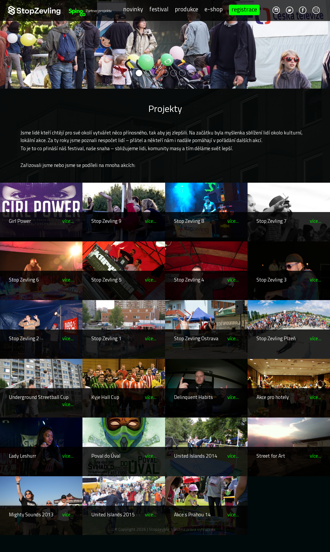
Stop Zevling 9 (106, 220)
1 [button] (139, 73)
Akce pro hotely (272, 397)
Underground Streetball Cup (39, 397)
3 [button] (156, 73)
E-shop (213, 9)
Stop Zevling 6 (24, 279)
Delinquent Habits (193, 397)
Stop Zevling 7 (271, 220)
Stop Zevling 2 (24, 338)
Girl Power (20, 220)
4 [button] (165, 73)
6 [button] (182, 73)
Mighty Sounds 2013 (31, 514)
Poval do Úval (106, 455)
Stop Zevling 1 (106, 338)
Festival (158, 9)
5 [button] (174, 73)
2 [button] (148, 73)
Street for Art (270, 455)
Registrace (243, 9)
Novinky (132, 9)
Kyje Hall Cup (105, 397)
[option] (165, 44)
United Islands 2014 (195, 455)
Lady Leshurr (22, 455)
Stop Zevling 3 (271, 279)
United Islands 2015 (113, 514)
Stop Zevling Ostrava (196, 338)
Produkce (185, 9)
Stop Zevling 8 (189, 220)
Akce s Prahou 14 (192, 514)
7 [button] (191, 73)
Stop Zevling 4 (189, 279)
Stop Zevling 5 (106, 279)
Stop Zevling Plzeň (276, 338)
